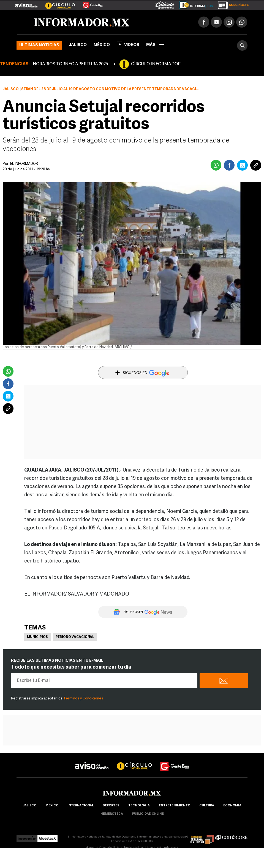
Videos (128, 44)
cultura (206, 805)
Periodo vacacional (75, 637)
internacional (80, 805)
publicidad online (148, 813)
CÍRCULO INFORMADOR (156, 64)
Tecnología (139, 805)
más (155, 45)
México (102, 45)
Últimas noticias (39, 45)
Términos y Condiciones (83, 698)
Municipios (37, 637)
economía (232, 805)
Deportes (111, 805)
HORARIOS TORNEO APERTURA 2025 (70, 64)
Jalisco (78, 45)
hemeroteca (111, 813)
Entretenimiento (174, 805)
